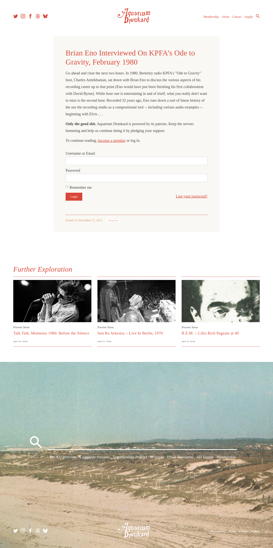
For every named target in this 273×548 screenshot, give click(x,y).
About (225, 16)
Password (73, 170)
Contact (237, 16)
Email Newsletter (180, 457)
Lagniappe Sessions (95, 457)
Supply (249, 16)
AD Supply (205, 457)
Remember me (81, 187)
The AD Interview (63, 457)
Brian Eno (113, 220)
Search (258, 16)
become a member (112, 140)
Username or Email (80, 153)
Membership (211, 16)
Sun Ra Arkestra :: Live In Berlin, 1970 (130, 333)
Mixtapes (157, 457)
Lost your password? (191, 196)
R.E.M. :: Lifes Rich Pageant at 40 (210, 333)
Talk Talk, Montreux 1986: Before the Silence (51, 333)
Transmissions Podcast (130, 457)
